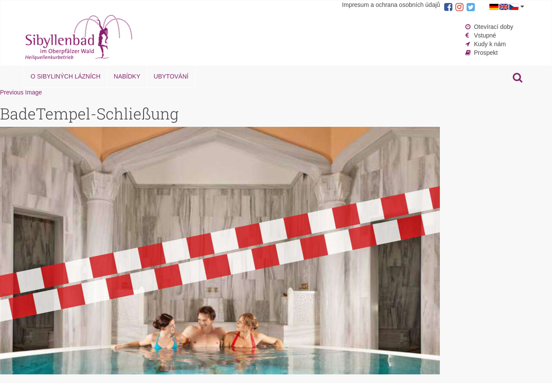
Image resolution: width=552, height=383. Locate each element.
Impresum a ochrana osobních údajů (391, 4)
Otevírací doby (493, 26)
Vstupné (485, 35)
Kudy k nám (490, 44)
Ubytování (171, 76)
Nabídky (127, 76)
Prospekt (486, 52)
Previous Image (21, 92)
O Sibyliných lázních (65, 76)
